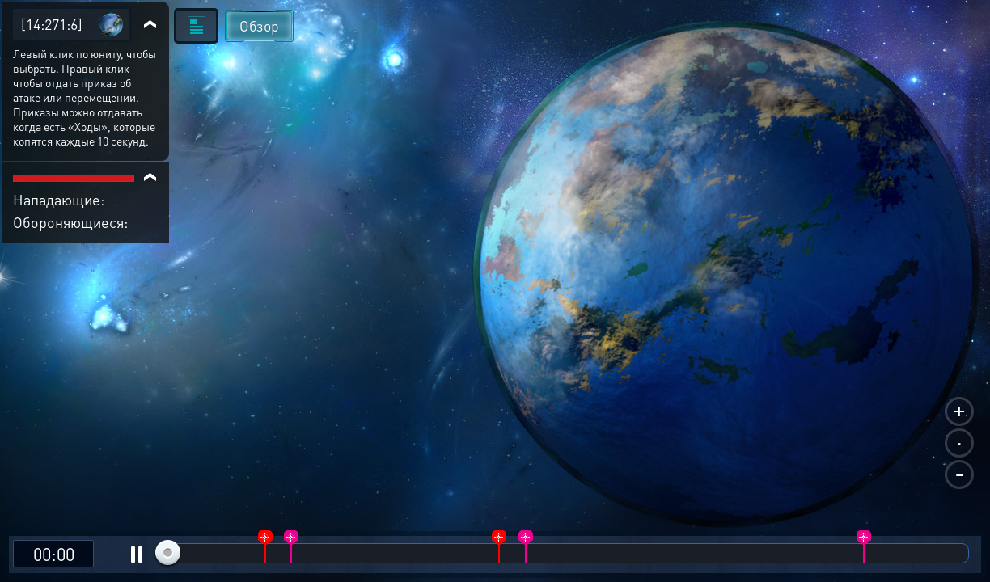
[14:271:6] (51, 24)
